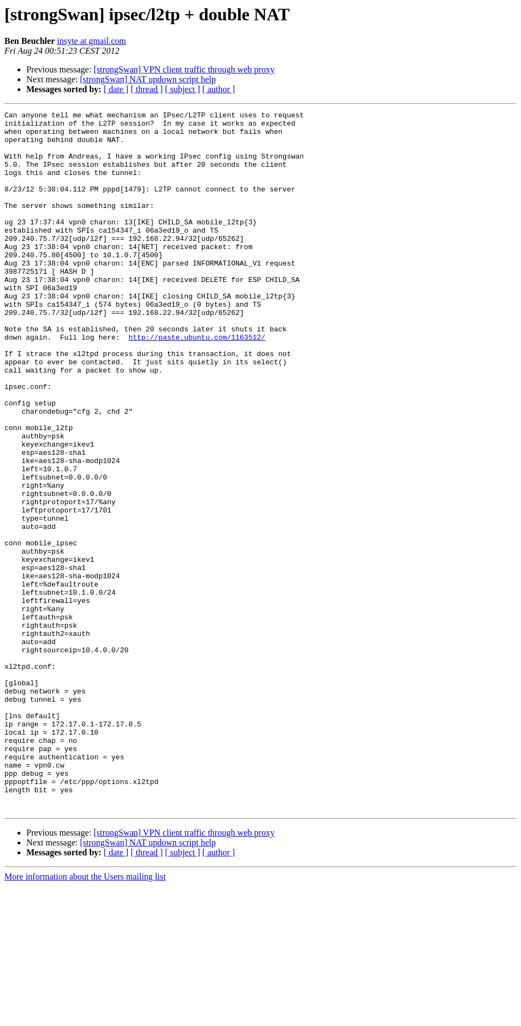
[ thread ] (147, 89)
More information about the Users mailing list (85, 1016)
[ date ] (116, 89)
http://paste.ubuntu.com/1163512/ (196, 383)
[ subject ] (182, 89)
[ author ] (218, 89)
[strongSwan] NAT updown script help (148, 79)
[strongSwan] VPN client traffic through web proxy (184, 69)
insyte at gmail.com (91, 41)
